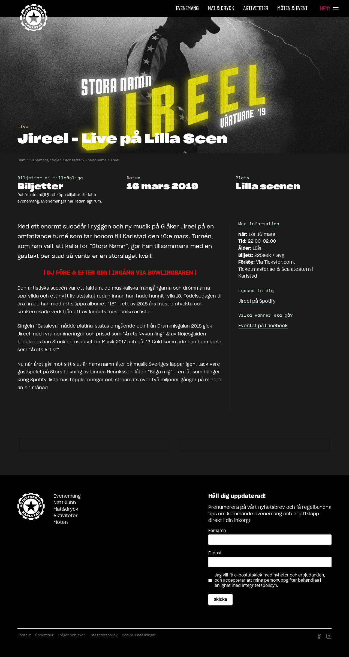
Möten (60, 522)
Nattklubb (64, 502)
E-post (215, 553)
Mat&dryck (65, 509)
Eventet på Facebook (263, 325)
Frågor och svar (71, 635)
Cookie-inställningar (139, 635)
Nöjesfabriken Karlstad (33, 17)
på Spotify (257, 301)
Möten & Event (292, 8)
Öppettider (44, 635)
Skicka (220, 599)
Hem (21, 160)
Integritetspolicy (103, 635)
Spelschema (96, 160)
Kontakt (24, 635)
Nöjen (57, 160)
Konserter (73, 160)
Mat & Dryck (221, 8)
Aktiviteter (255, 8)
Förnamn (217, 530)
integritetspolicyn (259, 585)
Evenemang (187, 8)
